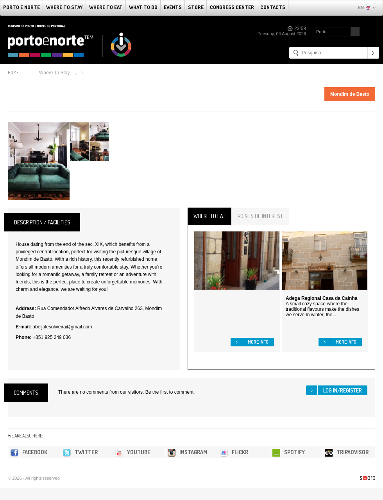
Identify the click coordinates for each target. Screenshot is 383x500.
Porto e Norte (21, 7)
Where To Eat (106, 7)
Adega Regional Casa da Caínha (321, 298)
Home (13, 72)
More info (258, 342)
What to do (143, 7)
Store (196, 7)
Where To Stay (64, 7)
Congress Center (232, 7)
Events (173, 7)
